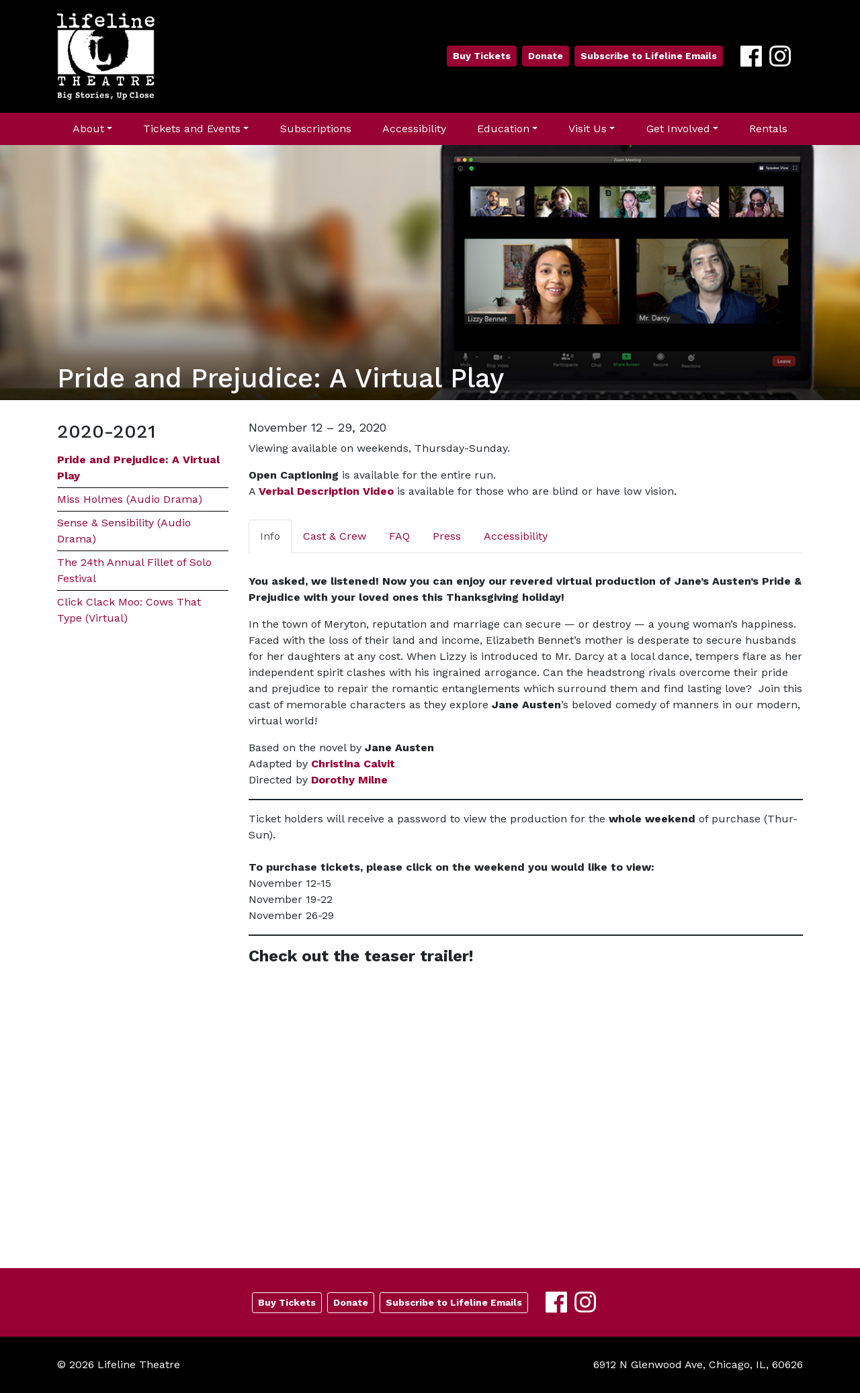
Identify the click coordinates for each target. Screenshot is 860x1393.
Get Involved (678, 128)
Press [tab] (447, 536)
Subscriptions (315, 128)
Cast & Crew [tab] (334, 536)
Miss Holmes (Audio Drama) (129, 499)
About (88, 128)
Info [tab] (270, 536)
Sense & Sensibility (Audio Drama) (124, 530)
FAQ (399, 536)
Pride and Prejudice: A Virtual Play (138, 467)
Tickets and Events (192, 128)
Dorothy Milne (349, 779)
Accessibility (414, 128)
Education (503, 128)
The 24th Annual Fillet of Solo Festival (134, 570)
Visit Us (587, 128)
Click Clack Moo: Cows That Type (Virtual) (129, 609)
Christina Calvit (353, 763)
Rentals (768, 128)
